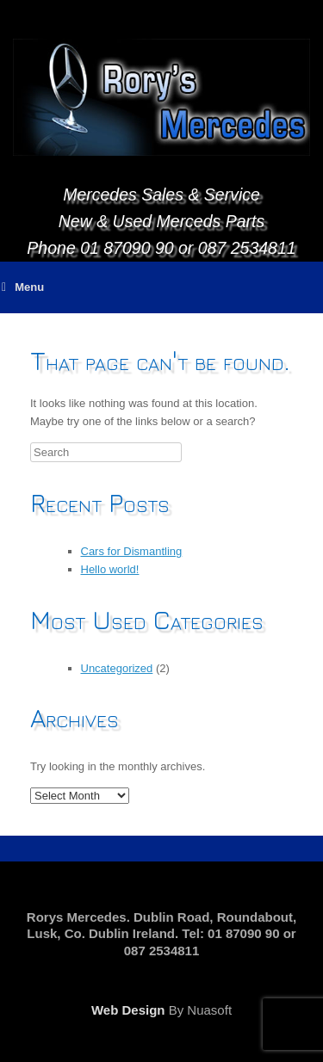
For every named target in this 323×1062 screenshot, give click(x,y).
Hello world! (110, 569)
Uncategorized (117, 668)
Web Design (128, 1010)
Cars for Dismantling (132, 551)
